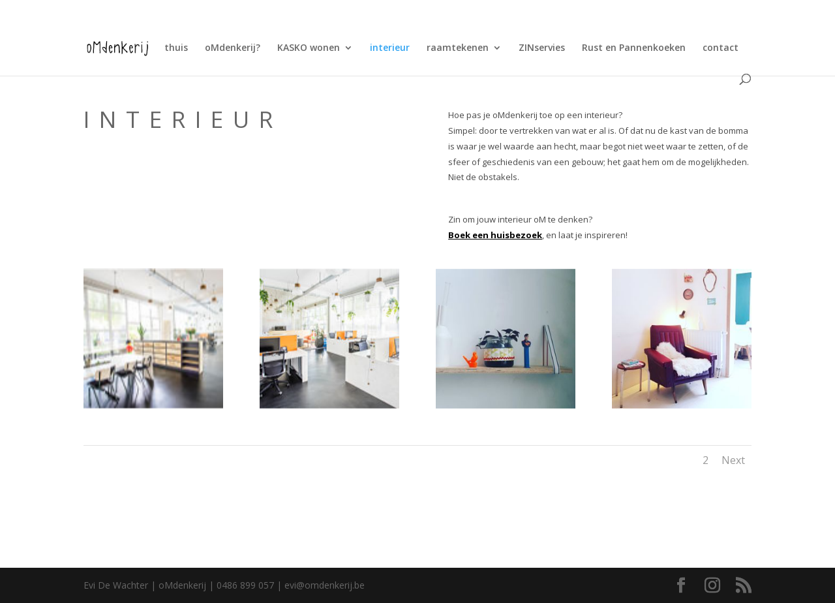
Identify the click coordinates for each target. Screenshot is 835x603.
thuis (176, 48)
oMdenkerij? (232, 48)
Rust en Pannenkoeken (634, 48)
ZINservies (542, 48)
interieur (390, 48)
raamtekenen (458, 48)
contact (720, 48)
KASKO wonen (308, 48)
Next (733, 460)
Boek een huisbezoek (495, 235)
